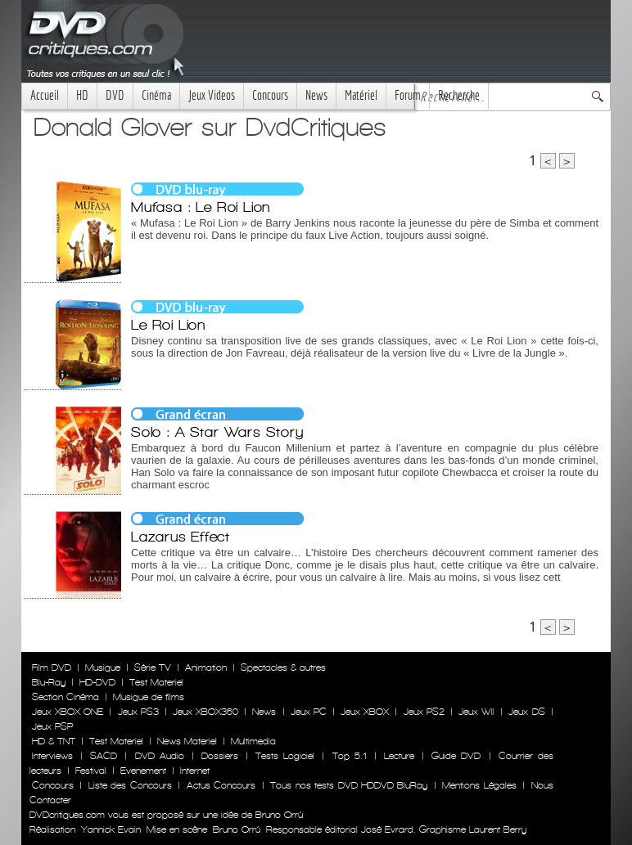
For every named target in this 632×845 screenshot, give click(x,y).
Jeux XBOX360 (205, 712)
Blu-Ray (48, 682)
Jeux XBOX (365, 712)
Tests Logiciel (284, 756)
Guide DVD (456, 756)
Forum (408, 95)
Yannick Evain (111, 829)
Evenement (143, 770)
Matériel (361, 95)
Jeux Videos (211, 95)
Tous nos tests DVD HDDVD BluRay (348, 785)
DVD (115, 95)
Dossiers (219, 756)
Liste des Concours (130, 785)
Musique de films (148, 697)
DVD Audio (159, 756)
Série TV (152, 667)
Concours (270, 95)
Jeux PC (309, 712)
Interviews (52, 756)
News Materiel (187, 741)
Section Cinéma (65, 697)
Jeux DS (526, 712)
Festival (90, 770)
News (316, 95)
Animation (206, 667)
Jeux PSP (52, 726)
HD (82, 95)
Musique (102, 667)
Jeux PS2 (424, 712)
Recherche (459, 95)
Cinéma (156, 95)
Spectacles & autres (283, 667)
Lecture (399, 756)
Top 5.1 (349, 756)
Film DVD (51, 667)
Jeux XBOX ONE (67, 712)
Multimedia (253, 741)
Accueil (44, 95)
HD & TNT (53, 741)
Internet (195, 770)
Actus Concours (221, 785)
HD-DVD (97, 682)
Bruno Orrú (236, 829)
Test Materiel (156, 682)
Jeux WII (476, 712)
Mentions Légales (479, 785)
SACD (103, 756)
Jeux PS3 (138, 712)
